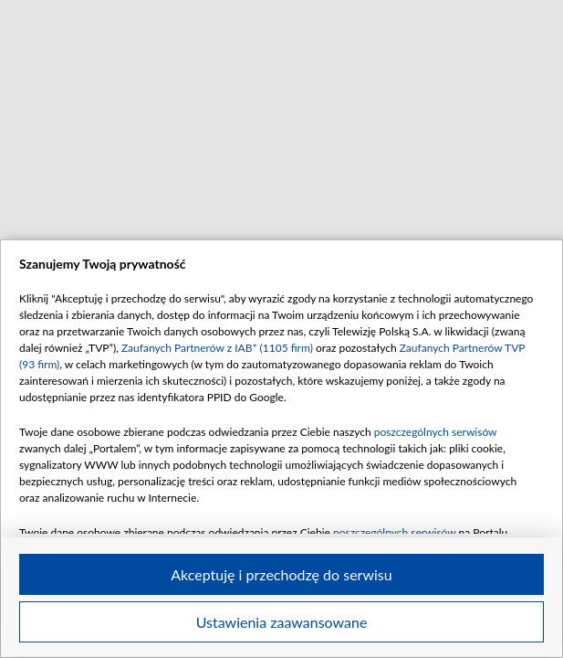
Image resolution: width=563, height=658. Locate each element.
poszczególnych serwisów (435, 432)
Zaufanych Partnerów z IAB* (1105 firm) (217, 348)
